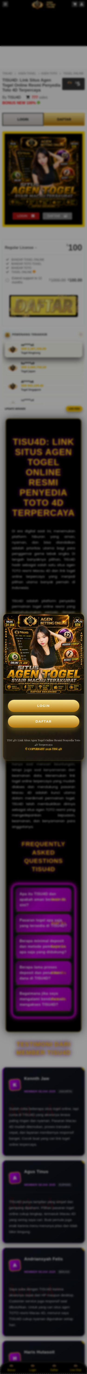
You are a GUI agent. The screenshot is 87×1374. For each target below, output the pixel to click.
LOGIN (43, 706)
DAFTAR (43, 721)
